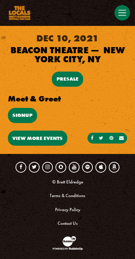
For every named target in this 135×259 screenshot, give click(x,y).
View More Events (37, 138)
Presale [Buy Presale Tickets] (67, 79)
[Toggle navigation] (122, 12)
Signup (22, 115)
